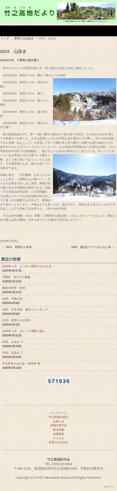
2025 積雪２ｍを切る (16, 320)
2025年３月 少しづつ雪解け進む (23, 331)
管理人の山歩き (58, 442)
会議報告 (58, 433)
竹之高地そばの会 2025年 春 (21, 363)
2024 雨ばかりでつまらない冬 (93, 247)
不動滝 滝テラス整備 (16, 277)
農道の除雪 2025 (13, 287)
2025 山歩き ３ (12, 341)
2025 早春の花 (12, 298)
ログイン (109, 486)
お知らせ (58, 421)
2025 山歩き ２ (12, 352)
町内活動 (58, 429)
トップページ (58, 413)
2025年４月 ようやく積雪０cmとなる (26, 266)
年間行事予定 (58, 425)
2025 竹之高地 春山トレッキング (25, 309)
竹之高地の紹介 (58, 417)
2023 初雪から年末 (17, 247)
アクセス (58, 438)
